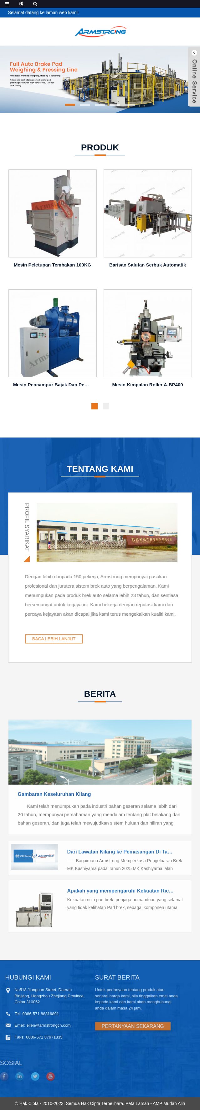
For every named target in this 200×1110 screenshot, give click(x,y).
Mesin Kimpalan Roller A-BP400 (147, 386)
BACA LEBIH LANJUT (88, 638)
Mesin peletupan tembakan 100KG (52, 267)
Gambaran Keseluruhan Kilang (54, 822)
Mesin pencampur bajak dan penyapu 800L (53, 386)
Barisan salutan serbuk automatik (147, 267)
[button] (70, 104)
